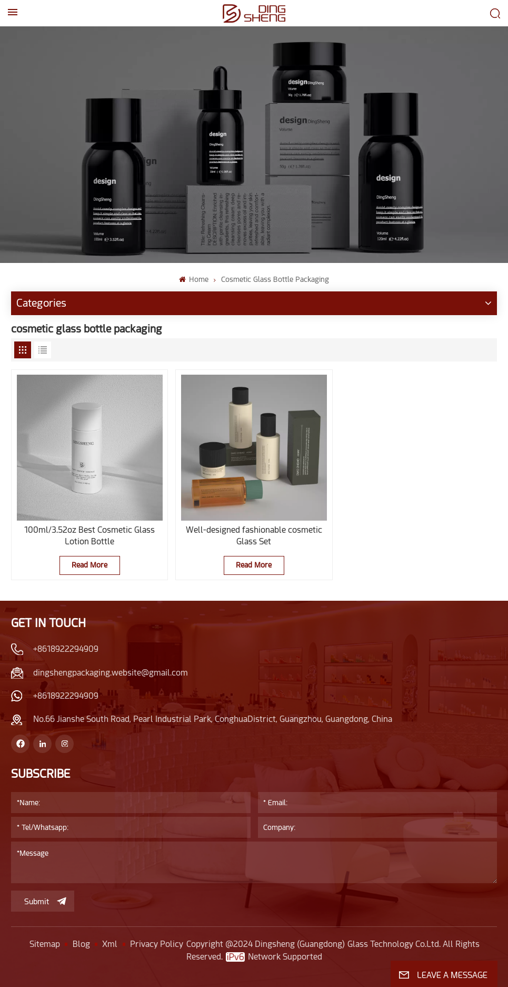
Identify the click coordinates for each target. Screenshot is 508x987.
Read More (89, 565)
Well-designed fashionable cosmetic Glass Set (254, 535)
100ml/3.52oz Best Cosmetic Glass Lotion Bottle (89, 535)
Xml (109, 944)
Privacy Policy (156, 944)
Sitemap (44, 944)
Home (194, 279)
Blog (81, 944)
